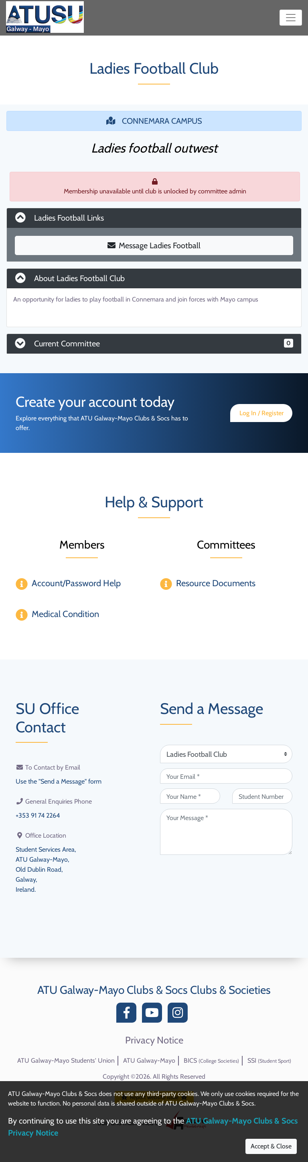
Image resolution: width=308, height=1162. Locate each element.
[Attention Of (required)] (226, 754)
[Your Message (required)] (226, 832)
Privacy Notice (154, 1040)
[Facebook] (128, 1015)
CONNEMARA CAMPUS (154, 121)
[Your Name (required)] (190, 796)
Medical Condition (65, 614)
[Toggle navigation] (291, 18)
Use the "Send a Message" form (58, 781)
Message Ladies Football (154, 245)
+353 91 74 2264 (38, 814)
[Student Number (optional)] (262, 796)
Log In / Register (261, 413)
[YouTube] (154, 1015)
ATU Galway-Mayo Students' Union (66, 1060)
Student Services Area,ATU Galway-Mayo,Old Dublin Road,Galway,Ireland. (46, 867)
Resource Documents (215, 583)
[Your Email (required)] (226, 776)
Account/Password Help (76, 583)
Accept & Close (271, 1146)
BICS (211, 1060)
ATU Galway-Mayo (149, 1060)
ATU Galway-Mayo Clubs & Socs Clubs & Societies (154, 990)
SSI (269, 1060)
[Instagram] (180, 1015)
